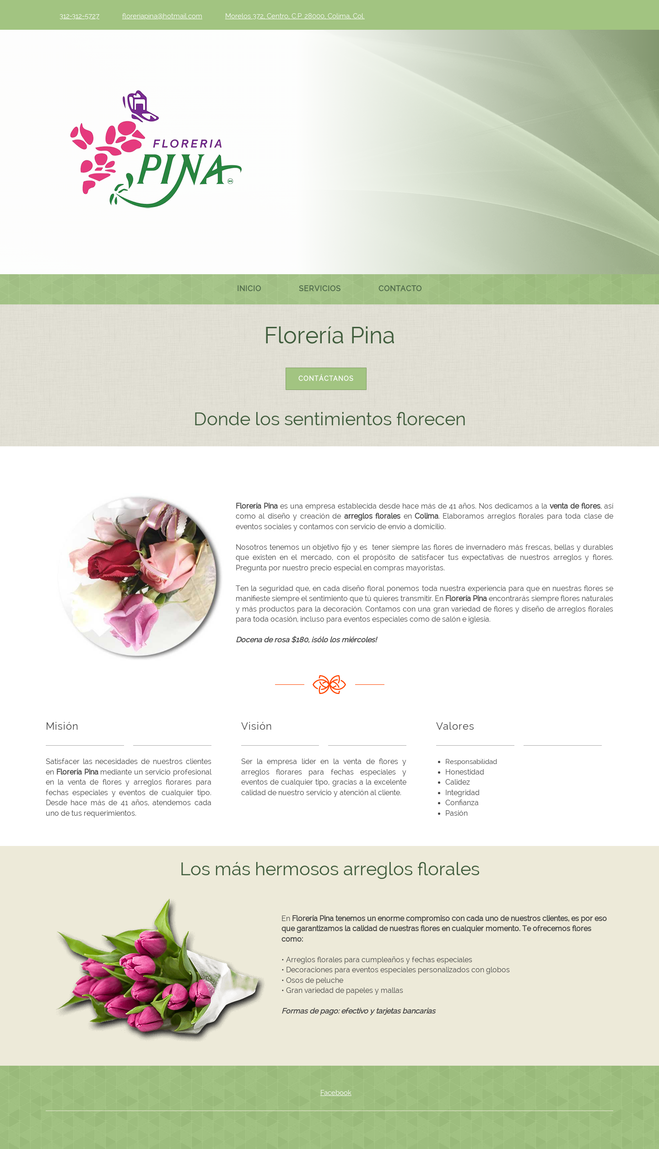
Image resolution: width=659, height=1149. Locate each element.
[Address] (292, 16)
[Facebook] (329, 1093)
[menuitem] (249, 289)
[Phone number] (77, 16)
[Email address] (159, 16)
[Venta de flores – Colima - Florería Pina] (155, 151)
